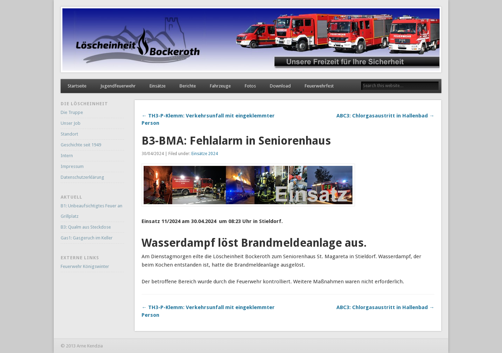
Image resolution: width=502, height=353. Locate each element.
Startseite (77, 86)
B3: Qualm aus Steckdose (86, 227)
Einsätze (158, 86)
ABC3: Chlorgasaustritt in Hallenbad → (385, 116)
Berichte (188, 86)
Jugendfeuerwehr (118, 86)
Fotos (250, 86)
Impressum (72, 166)
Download (280, 86)
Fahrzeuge (220, 86)
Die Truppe (72, 112)
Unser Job (71, 123)
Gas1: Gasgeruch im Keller (87, 237)
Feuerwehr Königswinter (85, 266)
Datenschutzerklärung (82, 177)
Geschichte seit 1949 (81, 144)
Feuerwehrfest (319, 86)
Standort (69, 134)
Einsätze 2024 (204, 153)
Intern (67, 155)
